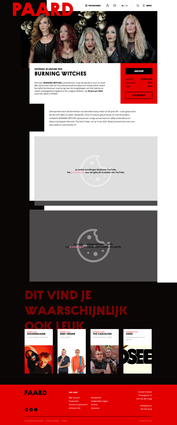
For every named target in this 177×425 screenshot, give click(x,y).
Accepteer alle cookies (156, 413)
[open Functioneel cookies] (173, 390)
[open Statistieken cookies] (173, 397)
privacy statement (146, 381)
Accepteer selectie (156, 420)
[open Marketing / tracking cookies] (173, 404)
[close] (173, 366)
